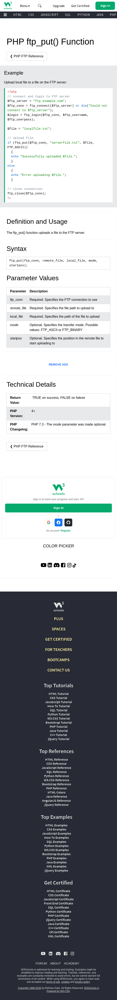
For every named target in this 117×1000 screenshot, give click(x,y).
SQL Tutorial (58, 710)
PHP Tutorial (58, 726)
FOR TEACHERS (58, 649)
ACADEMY (71, 963)
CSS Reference (56, 763)
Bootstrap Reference (56, 784)
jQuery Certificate (58, 920)
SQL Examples (56, 842)
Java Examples (56, 862)
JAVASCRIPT (49, 15)
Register (66, 530)
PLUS (58, 618)
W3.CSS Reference (56, 780)
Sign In (58, 508)
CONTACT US (58, 669)
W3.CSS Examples (56, 850)
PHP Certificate (58, 915)
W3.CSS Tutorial (58, 718)
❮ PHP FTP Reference (27, 56)
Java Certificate (58, 924)
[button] (40, 5)
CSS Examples (56, 829)
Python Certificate (58, 911)
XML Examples (57, 866)
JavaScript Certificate (59, 899)
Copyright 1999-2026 (29, 988)
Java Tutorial (58, 731)
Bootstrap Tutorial (59, 722)
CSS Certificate (58, 895)
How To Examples (56, 837)
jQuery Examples (56, 870)
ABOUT (55, 963)
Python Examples (56, 846)
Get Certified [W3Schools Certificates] (80, 6)
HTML (17, 15)
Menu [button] (25, 6)
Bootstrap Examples (56, 854)
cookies (65, 981)
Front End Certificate (58, 903)
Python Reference (56, 776)
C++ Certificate (58, 928)
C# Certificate (58, 932)
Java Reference (56, 796)
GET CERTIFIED (58, 639)
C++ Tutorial (58, 735)
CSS (31, 15)
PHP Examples (57, 858)
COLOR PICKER (58, 546)
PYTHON (83, 15)
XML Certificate (58, 936)
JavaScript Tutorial (58, 702)
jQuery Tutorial (58, 739)
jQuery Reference (57, 805)
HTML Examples (56, 825)
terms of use (53, 981)
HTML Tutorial (59, 694)
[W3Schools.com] (59, 608)
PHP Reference (56, 788)
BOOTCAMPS (58, 659)
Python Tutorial (59, 714)
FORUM (41, 963)
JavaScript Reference (56, 768)
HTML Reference (56, 759)
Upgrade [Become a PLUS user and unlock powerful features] (59, 6)
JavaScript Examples (56, 833)
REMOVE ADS (58, 364)
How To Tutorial (58, 706)
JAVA (99, 15)
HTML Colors (56, 792)
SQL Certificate (58, 907)
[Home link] (7, 5)
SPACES (58, 628)
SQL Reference (56, 772)
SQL (68, 15)
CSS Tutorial (58, 698)
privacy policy (82, 981)
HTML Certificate (58, 891)
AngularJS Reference (56, 800)
